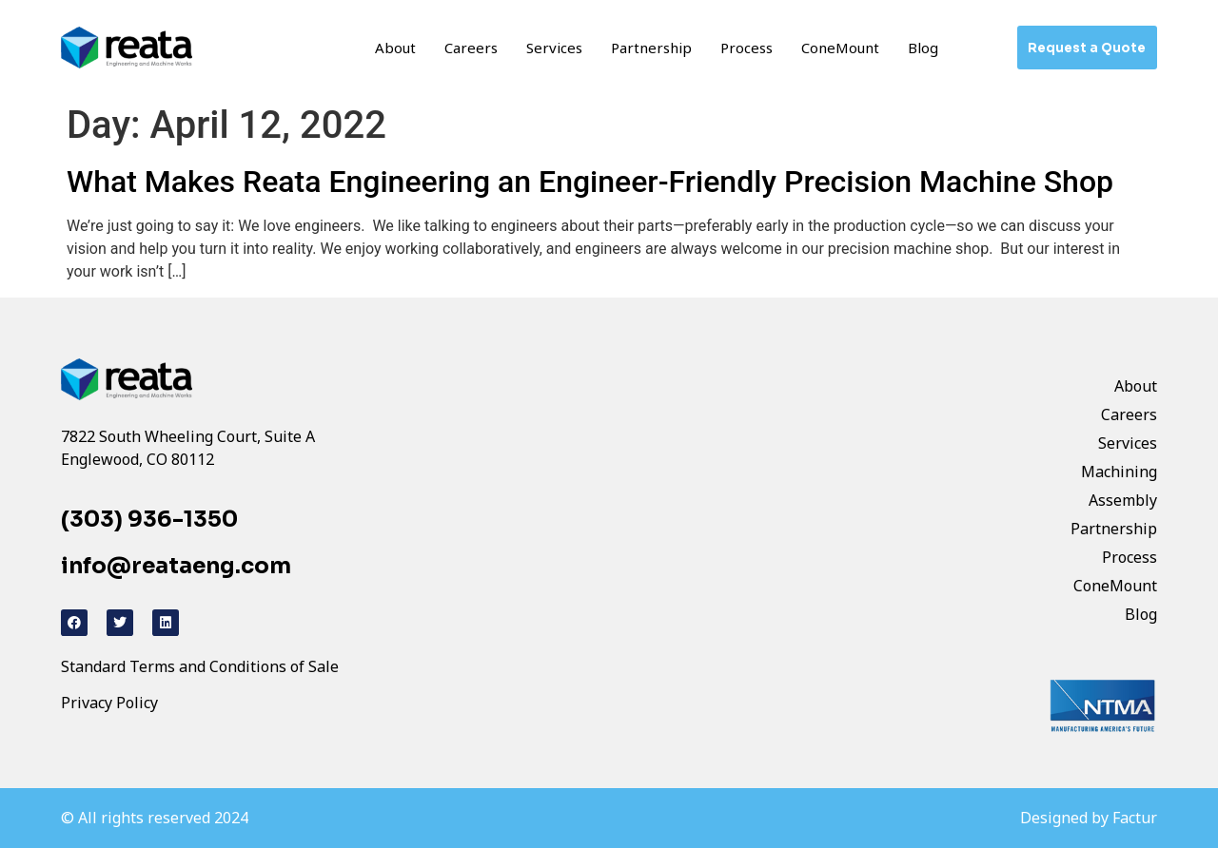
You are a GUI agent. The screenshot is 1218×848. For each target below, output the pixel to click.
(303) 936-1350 (149, 519)
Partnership (651, 47)
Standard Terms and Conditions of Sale (200, 666)
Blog (923, 47)
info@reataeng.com (176, 566)
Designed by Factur (1088, 817)
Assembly (1123, 500)
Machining (1119, 471)
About (395, 47)
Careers (471, 47)
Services (554, 47)
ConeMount (840, 47)
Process (746, 47)
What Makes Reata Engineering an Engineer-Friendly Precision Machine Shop (590, 182)
